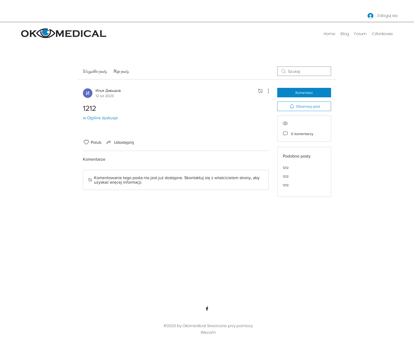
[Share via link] (120, 142)
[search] (304, 71)
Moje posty (121, 71)
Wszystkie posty (95, 71)
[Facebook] (207, 308)
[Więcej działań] (265, 91)
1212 (286, 168)
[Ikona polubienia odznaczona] (86, 142)
